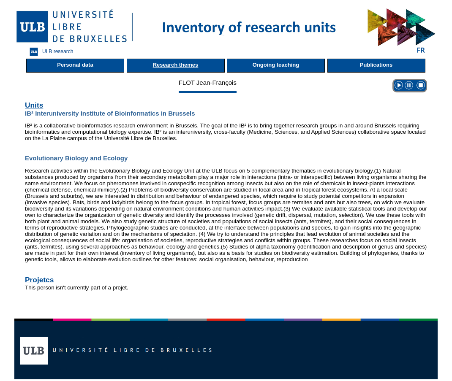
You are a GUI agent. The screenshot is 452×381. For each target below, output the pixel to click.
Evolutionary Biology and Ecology (76, 158)
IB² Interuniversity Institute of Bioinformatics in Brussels (110, 113)
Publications (376, 65)
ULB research (49, 51)
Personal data (75, 65)
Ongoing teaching (276, 65)
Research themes (176, 65)
